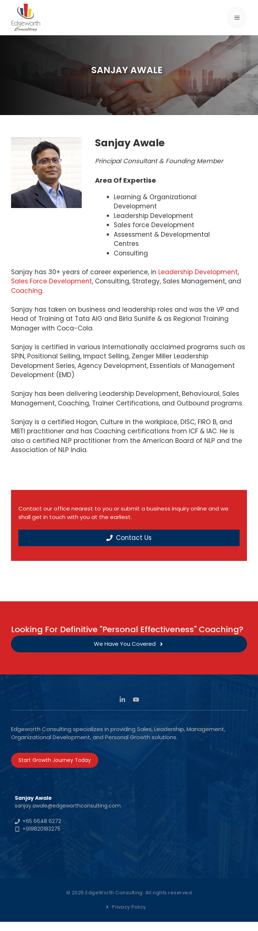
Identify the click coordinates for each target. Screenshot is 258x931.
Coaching (26, 290)
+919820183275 (41, 828)
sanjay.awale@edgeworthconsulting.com (68, 805)
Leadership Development (198, 272)
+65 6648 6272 (41, 821)
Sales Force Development (51, 281)
